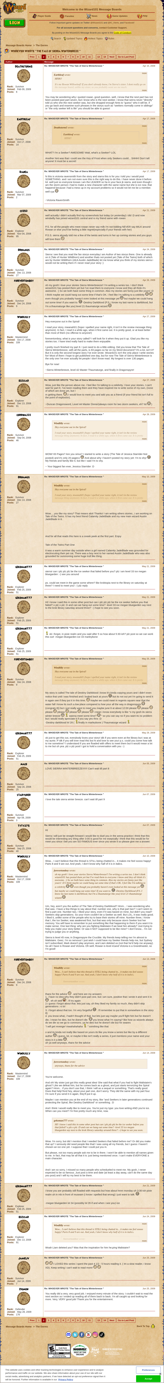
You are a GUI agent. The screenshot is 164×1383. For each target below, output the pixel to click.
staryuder (24, 795)
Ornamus (24, 250)
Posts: (11, 92)
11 (89, 57)
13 (98, 57)
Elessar (24, 381)
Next (112, 57)
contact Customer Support (113, 27)
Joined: (11, 89)
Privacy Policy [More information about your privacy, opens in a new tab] (65, 1379)
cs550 (24, 211)
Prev (32, 57)
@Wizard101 (96, 22)
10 (83, 57)
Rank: (10, 86)
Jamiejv (23, 1258)
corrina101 (24, 415)
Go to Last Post (126, 57)
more (144, 73)
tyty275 (24, 826)
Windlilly (23, 317)
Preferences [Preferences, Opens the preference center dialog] (148, 1370)
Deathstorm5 (23, 67)
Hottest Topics (95, 38)
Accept (148, 1378)
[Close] (160, 1374)
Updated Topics (74, 38)
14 (104, 57)
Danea (24, 172)
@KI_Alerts (113, 22)
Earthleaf (24, 119)
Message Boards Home (19, 45)
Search (57, 38)
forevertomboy (24, 281)
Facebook (129, 22)
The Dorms (42, 45)
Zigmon (23, 1289)
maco (24, 764)
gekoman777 (23, 567)
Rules (111, 38)
